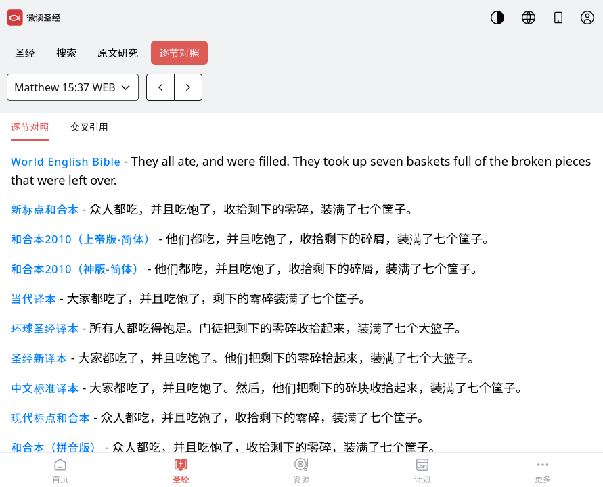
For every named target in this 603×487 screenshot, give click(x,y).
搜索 (66, 53)
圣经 (25, 53)
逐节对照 (179, 53)
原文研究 (117, 53)
